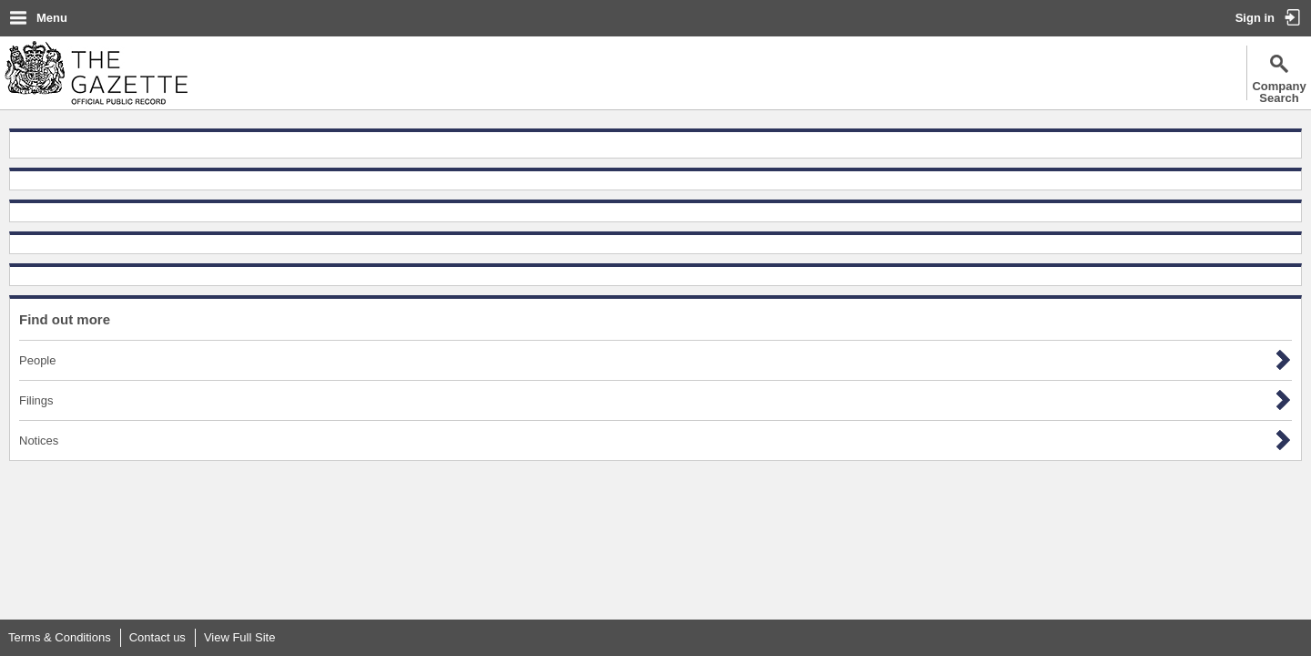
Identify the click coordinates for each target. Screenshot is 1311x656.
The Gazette (96, 73)
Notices (38, 440)
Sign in (1255, 18)
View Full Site (240, 637)
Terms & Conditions (59, 637)
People (37, 360)
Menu (51, 18)
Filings (36, 400)
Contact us (157, 637)
